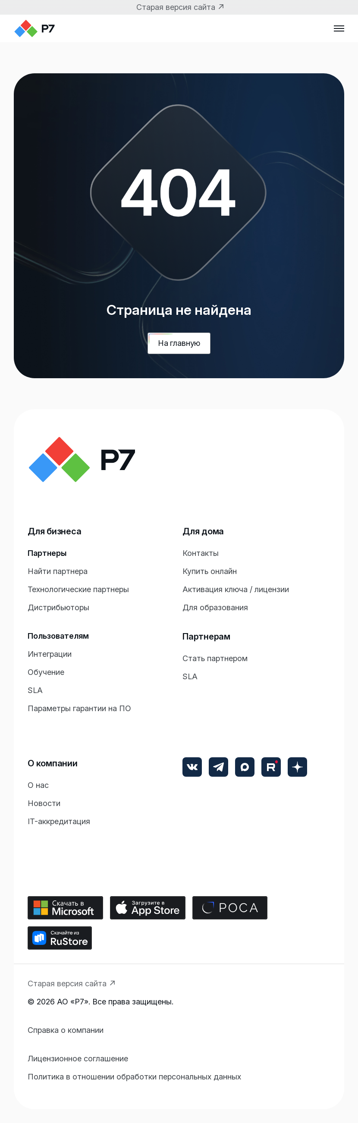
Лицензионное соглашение (78, 1058)
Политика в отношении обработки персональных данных (134, 1076)
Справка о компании (66, 1030)
